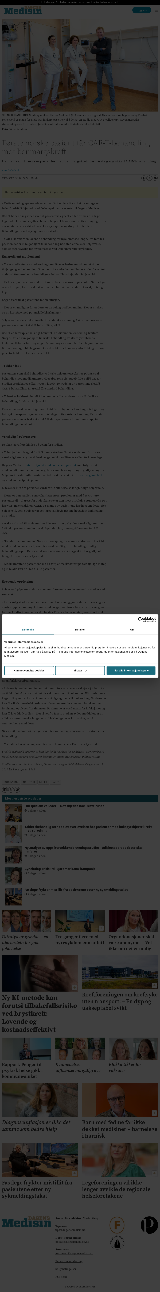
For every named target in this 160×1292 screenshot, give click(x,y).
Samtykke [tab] (28, 629)
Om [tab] (132, 629)
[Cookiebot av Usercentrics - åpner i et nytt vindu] (140, 619)
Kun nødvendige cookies (29, 670)
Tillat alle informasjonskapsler (131, 670)
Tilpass (80, 670)
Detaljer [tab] (80, 629)
